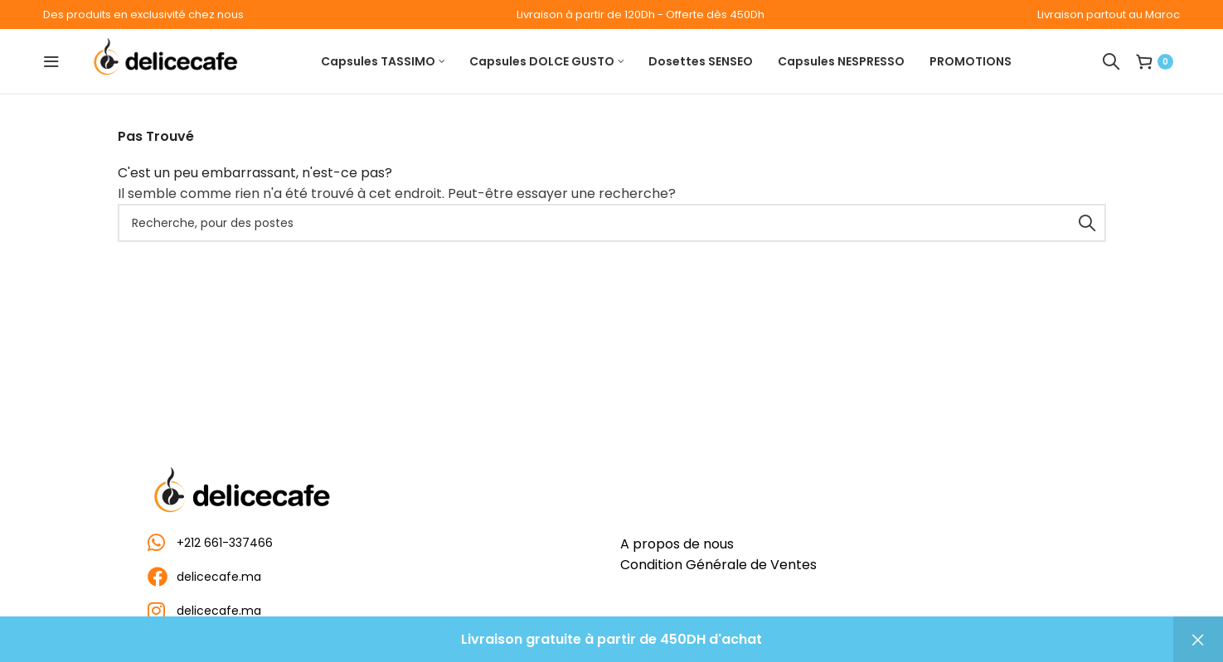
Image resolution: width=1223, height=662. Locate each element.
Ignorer (1198, 639)
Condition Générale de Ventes (718, 564)
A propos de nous (677, 543)
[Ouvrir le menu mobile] (51, 61)
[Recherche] (1111, 61)
